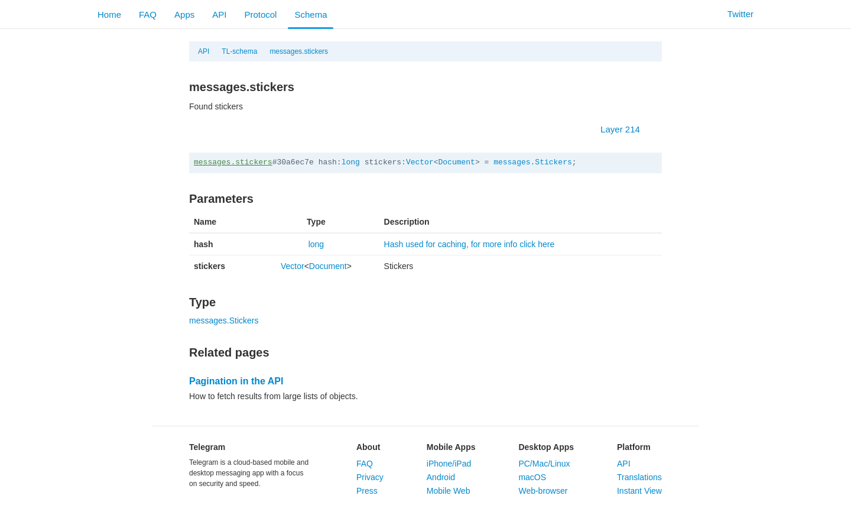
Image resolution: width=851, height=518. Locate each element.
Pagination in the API (236, 381)
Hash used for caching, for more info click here (469, 244)
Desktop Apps (546, 447)
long (351, 162)
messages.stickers (298, 51)
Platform (634, 447)
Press (367, 491)
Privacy (370, 477)
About (368, 447)
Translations (639, 477)
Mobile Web (448, 491)
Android (441, 477)
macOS (532, 477)
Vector (420, 162)
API (219, 14)
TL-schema (239, 51)
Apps (184, 14)
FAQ (148, 14)
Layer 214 (626, 129)
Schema (310, 14)
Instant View (639, 491)
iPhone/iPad (449, 463)
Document (457, 162)
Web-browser (542, 491)
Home (109, 14)
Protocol (260, 14)
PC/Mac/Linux (544, 463)
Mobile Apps (451, 447)
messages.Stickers (532, 162)
